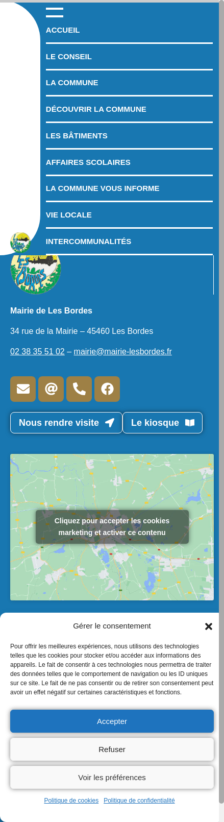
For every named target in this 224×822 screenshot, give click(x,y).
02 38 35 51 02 (37, 351)
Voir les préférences (112, 777)
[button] (209, 626)
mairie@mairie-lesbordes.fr (123, 351)
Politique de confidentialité (139, 800)
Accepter (112, 721)
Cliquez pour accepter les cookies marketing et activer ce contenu (112, 527)
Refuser (112, 749)
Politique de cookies (71, 800)
